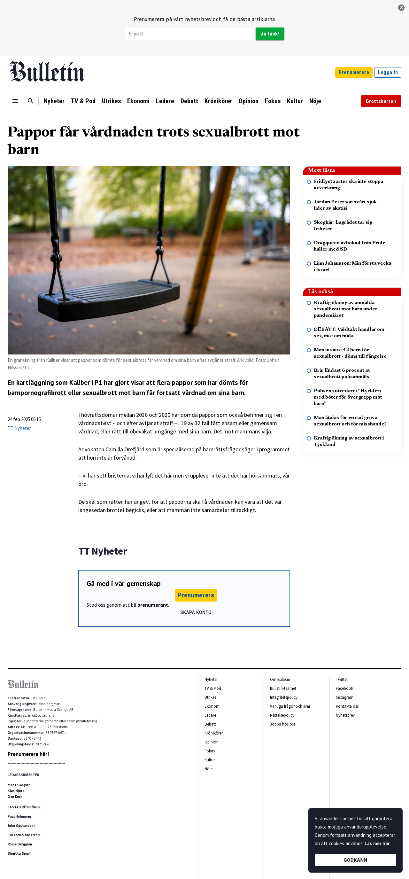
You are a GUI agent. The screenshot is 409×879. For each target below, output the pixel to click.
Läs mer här (377, 843)
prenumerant (152, 605)
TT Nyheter (19, 428)
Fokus (273, 101)
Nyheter (54, 101)
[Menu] (15, 101)
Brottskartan (381, 101)
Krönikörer (218, 101)
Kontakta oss (347, 706)
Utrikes (111, 101)
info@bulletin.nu (41, 715)
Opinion (249, 101)
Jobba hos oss (282, 724)
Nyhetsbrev (345, 715)
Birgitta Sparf (19, 853)
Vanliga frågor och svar (290, 706)
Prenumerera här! (28, 754)
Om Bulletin (280, 679)
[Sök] (30, 101)
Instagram (344, 697)
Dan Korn (15, 796)
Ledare (165, 101)
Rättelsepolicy (282, 715)
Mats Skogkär (19, 785)
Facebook (344, 688)
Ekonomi (138, 101)
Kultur (295, 101)
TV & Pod (83, 101)
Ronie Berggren (20, 844)
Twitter (342, 679)
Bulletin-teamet (283, 688)
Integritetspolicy (283, 697)
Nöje (315, 101)
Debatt (189, 101)
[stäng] (401, 7)
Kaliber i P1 (85, 382)
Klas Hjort (16, 791)
